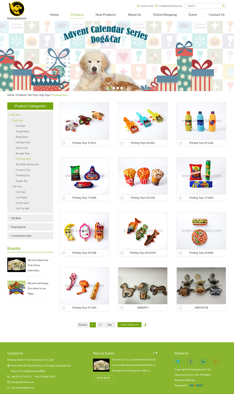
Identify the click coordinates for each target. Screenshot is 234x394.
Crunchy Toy (23, 169)
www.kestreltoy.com (22, 387)
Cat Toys (17, 186)
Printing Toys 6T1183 (84, 307)
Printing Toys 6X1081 (143, 142)
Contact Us (217, 14)
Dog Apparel (18, 226)
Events (13, 248)
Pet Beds (16, 218)
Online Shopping (165, 14)
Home (54, 14)
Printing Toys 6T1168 (84, 252)
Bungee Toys (23, 153)
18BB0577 (143, 307)
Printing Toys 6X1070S (143, 252)
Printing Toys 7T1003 (201, 197)
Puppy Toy (22, 180)
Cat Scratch (22, 202)
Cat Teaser (22, 197)
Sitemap (190, 380)
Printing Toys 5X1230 (143, 197)
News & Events (103, 353)
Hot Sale (20, 125)
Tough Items (22, 131)
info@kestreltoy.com (170, 5)
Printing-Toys (59, 94)
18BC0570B (201, 307)
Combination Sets (21, 235)
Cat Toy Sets (22, 208)
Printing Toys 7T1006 (84, 197)
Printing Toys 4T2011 (84, 142)
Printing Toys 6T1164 (201, 142)
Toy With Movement (27, 164)
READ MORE (103, 378)
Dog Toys (44, 95)
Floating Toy (23, 175)
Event (193, 14)
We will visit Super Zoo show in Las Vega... (38, 288)
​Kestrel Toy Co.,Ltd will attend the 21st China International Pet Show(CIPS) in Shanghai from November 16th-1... (134, 365)
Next (109, 325)
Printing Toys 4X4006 (201, 252)
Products (77, 14)
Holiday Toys (23, 142)
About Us (134, 14)
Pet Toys (32, 95)
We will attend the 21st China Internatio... (38, 265)
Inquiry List (147, 5)
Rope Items (22, 136)
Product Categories (30, 106)
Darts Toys (22, 147)
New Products (106, 14)
